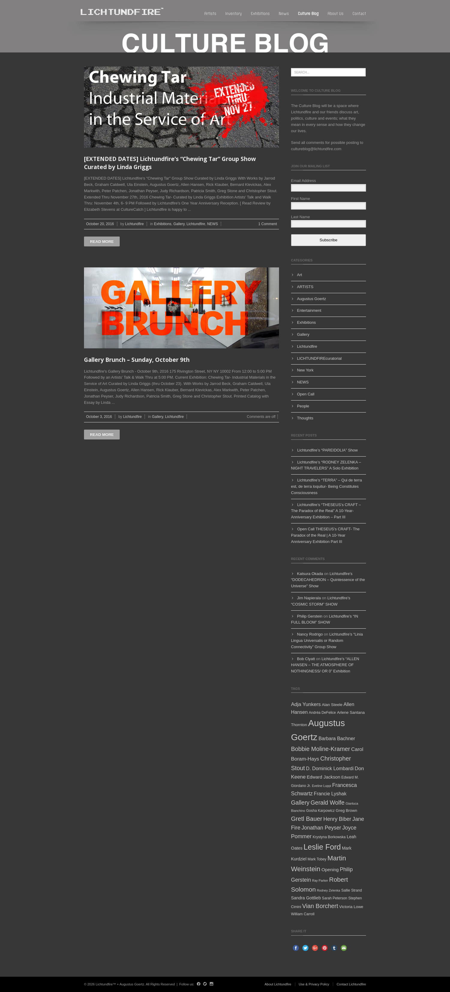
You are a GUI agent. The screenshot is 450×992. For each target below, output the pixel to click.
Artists (210, 13)
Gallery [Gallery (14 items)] (300, 802)
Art (299, 275)
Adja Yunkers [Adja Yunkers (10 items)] (306, 704)
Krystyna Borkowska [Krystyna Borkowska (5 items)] (329, 837)
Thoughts (305, 418)
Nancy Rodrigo (310, 634)
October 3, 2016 (99, 417)
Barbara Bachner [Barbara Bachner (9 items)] (337, 738)
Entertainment (309, 310)
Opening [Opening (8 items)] (330, 869)
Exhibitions (260, 13)
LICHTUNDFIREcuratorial (319, 358)
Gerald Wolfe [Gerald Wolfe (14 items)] (327, 802)
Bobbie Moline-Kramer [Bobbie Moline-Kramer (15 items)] (320, 749)
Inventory (233, 13)
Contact (359, 13)
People (303, 406)
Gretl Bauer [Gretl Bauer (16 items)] (306, 818)
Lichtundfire (134, 224)
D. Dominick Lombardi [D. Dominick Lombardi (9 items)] (330, 768)
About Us (336, 13)
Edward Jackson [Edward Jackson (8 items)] (323, 776)
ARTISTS (305, 286)
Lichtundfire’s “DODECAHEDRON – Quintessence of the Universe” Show (328, 579)
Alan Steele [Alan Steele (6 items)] (332, 704)
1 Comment (267, 224)
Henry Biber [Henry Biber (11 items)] (337, 819)
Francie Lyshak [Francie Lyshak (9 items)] (330, 793)
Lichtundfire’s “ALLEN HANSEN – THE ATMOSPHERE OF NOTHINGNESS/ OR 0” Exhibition (325, 665)
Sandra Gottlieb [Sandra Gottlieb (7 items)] (306, 897)
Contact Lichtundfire (351, 984)
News (284, 13)
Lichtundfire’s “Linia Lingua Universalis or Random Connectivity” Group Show (327, 640)
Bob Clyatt (306, 659)
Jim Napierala (309, 598)
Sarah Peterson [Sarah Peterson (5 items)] (334, 898)
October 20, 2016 (100, 224)
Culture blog (308, 13)
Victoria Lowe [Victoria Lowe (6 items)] (351, 906)
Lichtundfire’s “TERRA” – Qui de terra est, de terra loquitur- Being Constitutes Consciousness (326, 486)
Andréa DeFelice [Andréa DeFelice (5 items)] (322, 712)
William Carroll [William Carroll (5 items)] (302, 914)
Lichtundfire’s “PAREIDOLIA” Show (327, 450)
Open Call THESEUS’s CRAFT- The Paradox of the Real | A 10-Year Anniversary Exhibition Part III (325, 535)
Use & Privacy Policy (314, 984)
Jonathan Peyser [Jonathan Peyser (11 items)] (321, 828)
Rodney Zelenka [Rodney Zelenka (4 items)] (328, 890)
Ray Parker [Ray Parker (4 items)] (320, 880)
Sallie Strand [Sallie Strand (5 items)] (351, 890)
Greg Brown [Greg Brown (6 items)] (346, 810)
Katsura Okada (310, 573)
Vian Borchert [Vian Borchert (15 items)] (320, 906)
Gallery (178, 224)
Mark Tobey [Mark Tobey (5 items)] (317, 859)
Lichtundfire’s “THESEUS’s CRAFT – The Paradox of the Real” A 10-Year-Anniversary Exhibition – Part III (326, 511)
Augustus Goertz (311, 298)
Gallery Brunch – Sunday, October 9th (137, 360)
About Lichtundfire (278, 984)
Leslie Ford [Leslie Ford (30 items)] (322, 847)
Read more (102, 241)
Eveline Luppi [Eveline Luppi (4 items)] (321, 786)
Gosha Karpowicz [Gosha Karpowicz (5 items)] (320, 811)
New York (305, 370)
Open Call (305, 394)
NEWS (212, 224)
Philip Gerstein (309, 616)
